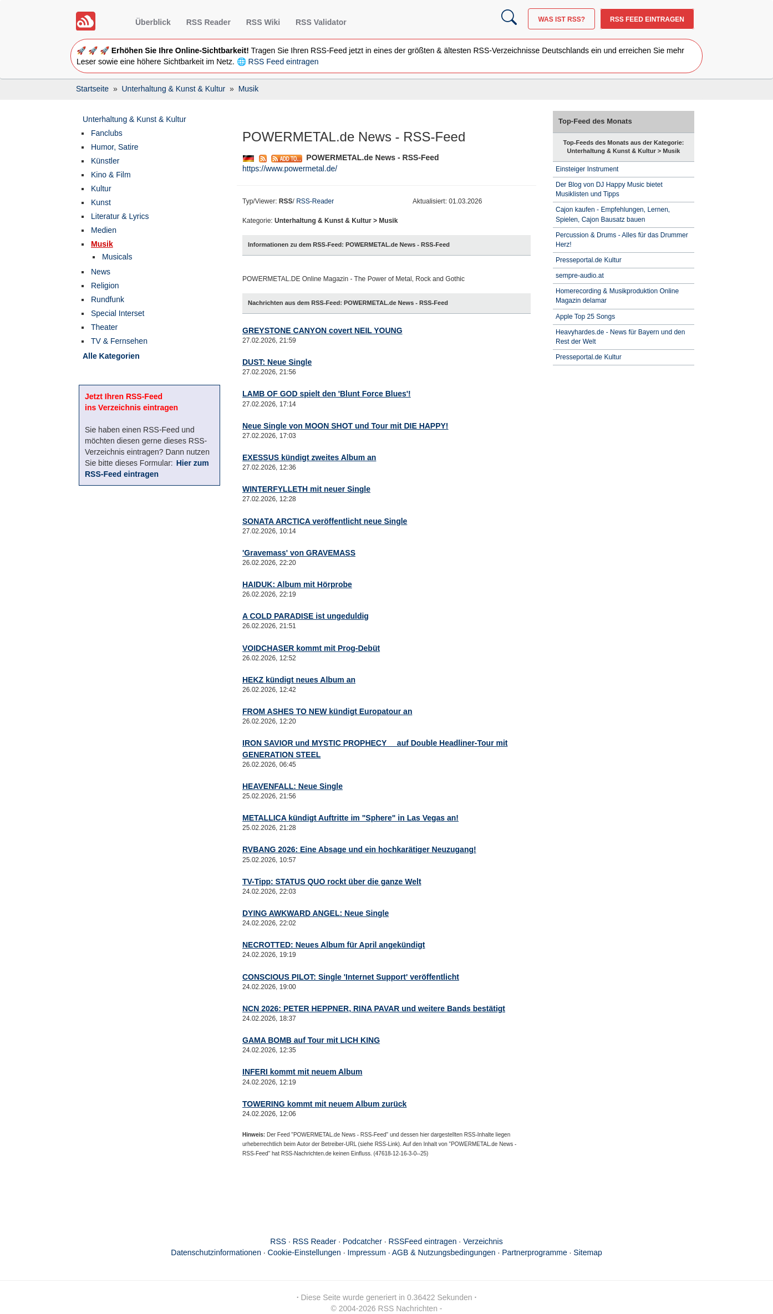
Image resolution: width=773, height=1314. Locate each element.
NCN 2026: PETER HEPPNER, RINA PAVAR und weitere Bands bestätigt (373, 1008)
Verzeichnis (483, 1241)
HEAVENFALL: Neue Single (292, 786)
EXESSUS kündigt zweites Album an (309, 457)
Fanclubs (107, 133)
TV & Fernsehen (119, 341)
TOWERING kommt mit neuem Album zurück (324, 1103)
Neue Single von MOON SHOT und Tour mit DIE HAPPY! (345, 425)
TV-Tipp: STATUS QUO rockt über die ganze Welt (331, 881)
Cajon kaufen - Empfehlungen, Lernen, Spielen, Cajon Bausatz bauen (613, 214)
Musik (102, 244)
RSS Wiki (263, 22)
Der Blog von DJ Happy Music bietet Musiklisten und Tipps (609, 189)
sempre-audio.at (580, 275)
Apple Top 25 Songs (585, 316)
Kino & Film (111, 174)
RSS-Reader (315, 201)
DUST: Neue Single (277, 362)
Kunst (101, 202)
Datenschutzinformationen (216, 1252)
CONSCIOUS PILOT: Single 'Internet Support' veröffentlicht (350, 976)
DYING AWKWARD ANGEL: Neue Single (315, 913)
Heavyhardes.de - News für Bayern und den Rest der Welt (620, 336)
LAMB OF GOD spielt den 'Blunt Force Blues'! (326, 393)
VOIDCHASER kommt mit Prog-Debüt (311, 648)
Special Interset (118, 313)
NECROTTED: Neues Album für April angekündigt (333, 944)
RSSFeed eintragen (423, 1241)
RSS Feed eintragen (647, 19)
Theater (104, 327)
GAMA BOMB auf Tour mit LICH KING (311, 1040)
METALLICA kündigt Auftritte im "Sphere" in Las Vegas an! (350, 817)
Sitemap (587, 1252)
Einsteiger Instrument (587, 169)
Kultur (101, 188)
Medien (103, 230)
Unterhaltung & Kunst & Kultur (134, 119)
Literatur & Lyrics (120, 216)
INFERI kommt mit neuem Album (302, 1071)
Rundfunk (107, 299)
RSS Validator (321, 22)
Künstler (105, 160)
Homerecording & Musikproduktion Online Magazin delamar (617, 295)
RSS (278, 1241)
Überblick (153, 22)
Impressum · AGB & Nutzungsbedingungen (422, 1252)
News (100, 271)
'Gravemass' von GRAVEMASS (298, 552)
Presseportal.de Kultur (589, 260)
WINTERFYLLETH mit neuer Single (306, 489)
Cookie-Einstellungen (304, 1252)
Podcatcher (362, 1241)
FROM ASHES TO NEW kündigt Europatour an (327, 711)
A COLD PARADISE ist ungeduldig (305, 616)
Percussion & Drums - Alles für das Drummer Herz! (622, 239)
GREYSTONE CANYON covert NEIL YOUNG (322, 330)
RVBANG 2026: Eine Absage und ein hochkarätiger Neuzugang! (359, 849)
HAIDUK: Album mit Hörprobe (297, 584)
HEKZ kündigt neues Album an (298, 679)
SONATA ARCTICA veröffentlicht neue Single (324, 521)
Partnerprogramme (534, 1252)
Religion (105, 285)
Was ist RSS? (561, 19)
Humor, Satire (115, 146)
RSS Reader (208, 22)
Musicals (117, 256)
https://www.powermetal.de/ (289, 168)
